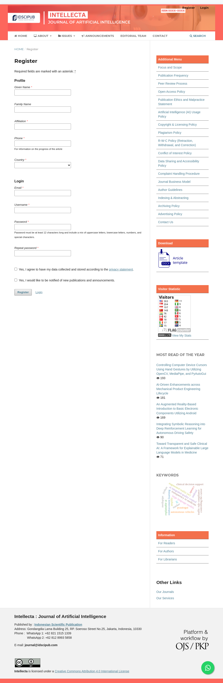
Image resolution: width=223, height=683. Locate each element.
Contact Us (165, 222)
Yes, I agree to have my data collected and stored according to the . (74, 269)
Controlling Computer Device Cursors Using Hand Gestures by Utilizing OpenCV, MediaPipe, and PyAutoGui (181, 369)
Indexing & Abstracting (173, 198)
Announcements (98, 36)
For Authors (166, 551)
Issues (65, 36)
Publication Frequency (173, 75)
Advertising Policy (170, 214)
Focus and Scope (170, 67)
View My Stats (181, 335)
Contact (160, 36)
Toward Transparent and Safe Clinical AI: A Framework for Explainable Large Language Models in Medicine (182, 448)
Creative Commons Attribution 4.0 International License (92, 671)
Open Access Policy (171, 91)
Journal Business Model (174, 181)
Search (198, 36)
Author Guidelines (170, 190)
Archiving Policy (169, 206)
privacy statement (121, 269)
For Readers (166, 543)
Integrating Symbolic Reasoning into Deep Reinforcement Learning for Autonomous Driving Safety (180, 428)
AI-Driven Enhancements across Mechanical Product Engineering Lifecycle (178, 389)
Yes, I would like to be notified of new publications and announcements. (64, 280)
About (41, 36)
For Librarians (167, 559)
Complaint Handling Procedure (179, 173)
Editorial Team (133, 36)
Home (20, 36)
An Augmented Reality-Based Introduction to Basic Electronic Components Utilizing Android (177, 408)
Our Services (165, 598)
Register (188, 7)
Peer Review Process (172, 83)
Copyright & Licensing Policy (177, 124)
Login (204, 7)
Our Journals (165, 592)
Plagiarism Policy (169, 132)
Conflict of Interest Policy (175, 153)
